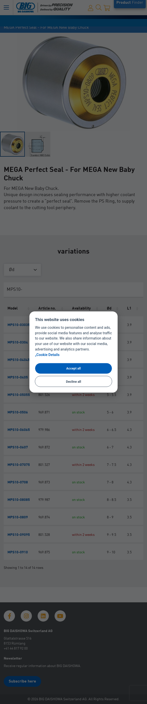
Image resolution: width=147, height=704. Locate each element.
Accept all (73, 368)
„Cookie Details (47, 354)
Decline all (73, 381)
